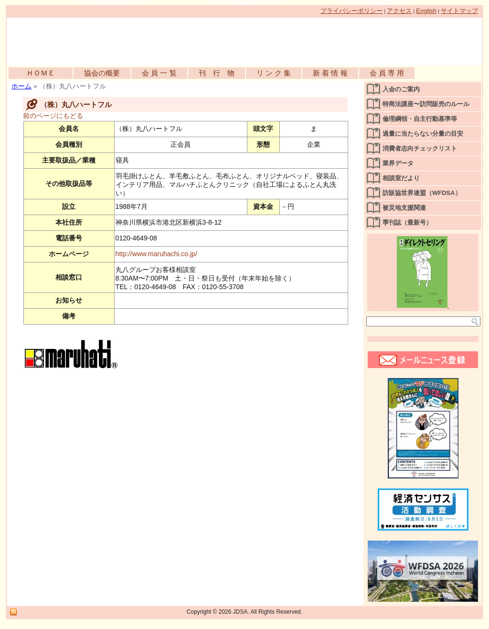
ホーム (21, 86)
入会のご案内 (401, 89)
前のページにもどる (53, 115)
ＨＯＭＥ (40, 73)
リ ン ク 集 (273, 73)
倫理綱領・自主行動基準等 (420, 118)
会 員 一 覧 (159, 73)
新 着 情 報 (330, 73)
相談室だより (401, 178)
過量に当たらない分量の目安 (423, 133)
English (426, 10)
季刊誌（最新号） (407, 222)
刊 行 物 (216, 73)
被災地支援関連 (404, 207)
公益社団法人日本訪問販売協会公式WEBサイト (116, 39)
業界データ (398, 163)
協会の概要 (102, 73)
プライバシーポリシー (351, 10)
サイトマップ (459, 10)
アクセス (399, 10)
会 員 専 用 (387, 73)
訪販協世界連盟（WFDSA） (422, 192)
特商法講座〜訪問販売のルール (426, 104)
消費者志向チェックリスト (420, 148)
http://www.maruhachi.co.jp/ (156, 254)
